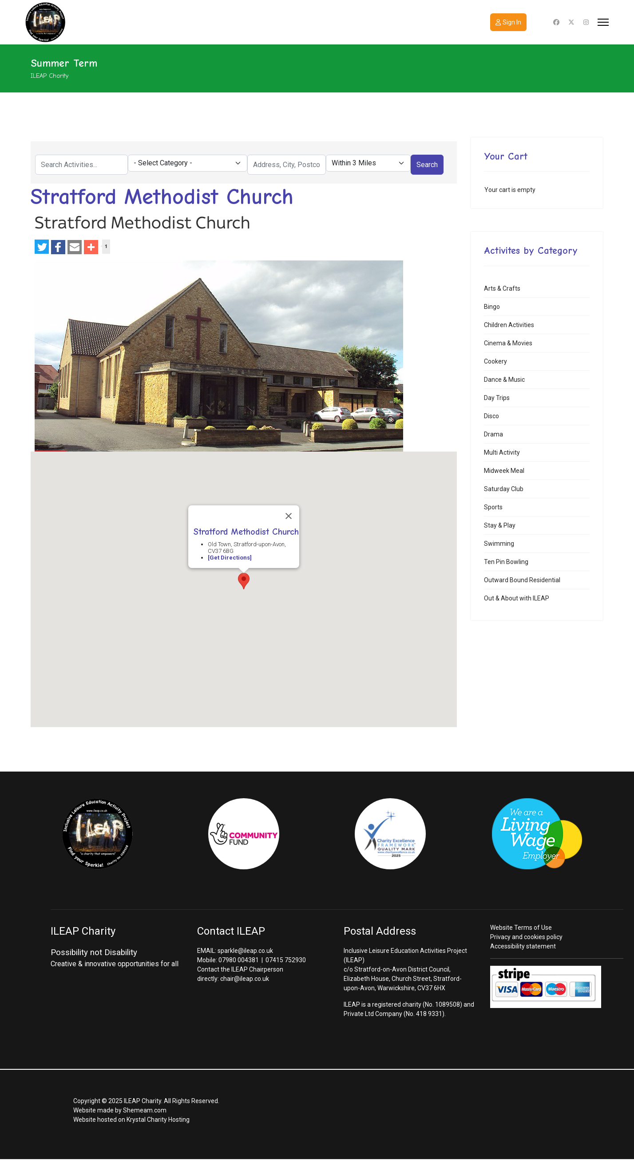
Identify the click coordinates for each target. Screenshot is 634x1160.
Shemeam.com (144, 1110)
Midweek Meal (504, 470)
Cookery (495, 361)
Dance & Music (504, 379)
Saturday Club (503, 488)
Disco (491, 416)
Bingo (492, 306)
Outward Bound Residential (522, 580)
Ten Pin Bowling (506, 561)
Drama (493, 434)
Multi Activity (502, 452)
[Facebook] (556, 22)
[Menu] (603, 22)
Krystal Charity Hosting (158, 1119)
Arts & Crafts (502, 288)
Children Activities (509, 324)
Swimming (499, 543)
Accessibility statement (523, 946)
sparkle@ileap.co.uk (245, 950)
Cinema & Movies (508, 343)
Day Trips (497, 397)
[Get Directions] (230, 557)
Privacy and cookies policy (526, 936)
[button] (244, 581)
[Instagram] (586, 22)
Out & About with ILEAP (516, 598)
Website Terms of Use (521, 927)
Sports (493, 507)
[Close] (288, 516)
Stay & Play (499, 525)
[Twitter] (571, 22)
